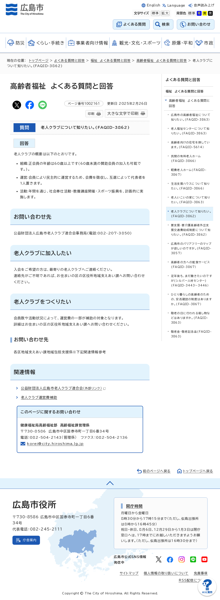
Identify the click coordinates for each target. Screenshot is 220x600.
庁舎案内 (30, 540)
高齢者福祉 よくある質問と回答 (161, 60)
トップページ (39, 60)
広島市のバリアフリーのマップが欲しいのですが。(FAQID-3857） (191, 248)
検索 (166, 24)
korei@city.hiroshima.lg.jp (55, 443)
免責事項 (201, 573)
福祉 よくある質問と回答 (111, 60)
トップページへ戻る (198, 471)
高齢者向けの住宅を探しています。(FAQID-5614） (190, 145)
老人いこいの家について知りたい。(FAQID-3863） (190, 200)
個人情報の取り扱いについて (166, 573)
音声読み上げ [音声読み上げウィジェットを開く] (204, 5)
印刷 (91, 113)
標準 (155, 13)
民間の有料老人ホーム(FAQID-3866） (186, 158)
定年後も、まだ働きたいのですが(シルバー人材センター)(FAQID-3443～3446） (191, 281)
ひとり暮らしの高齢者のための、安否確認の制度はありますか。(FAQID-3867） (191, 299)
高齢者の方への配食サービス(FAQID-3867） (190, 264)
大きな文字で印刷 (123, 113)
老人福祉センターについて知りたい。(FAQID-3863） (190, 131)
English (153, 5)
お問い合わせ (199, 24)
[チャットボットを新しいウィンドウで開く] (207, 595)
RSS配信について (193, 580)
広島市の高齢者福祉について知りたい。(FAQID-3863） (191, 117)
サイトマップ (129, 573)
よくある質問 (134, 24)
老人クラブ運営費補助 (39, 397)
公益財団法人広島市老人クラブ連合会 (63, 388)
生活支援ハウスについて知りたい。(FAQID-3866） (190, 186)
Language (176, 5)
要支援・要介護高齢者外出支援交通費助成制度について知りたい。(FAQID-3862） (191, 230)
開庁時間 (134, 506)
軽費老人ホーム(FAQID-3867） (188, 172)
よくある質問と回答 (69, 60)
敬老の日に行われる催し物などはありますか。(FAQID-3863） (190, 318)
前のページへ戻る (157, 471)
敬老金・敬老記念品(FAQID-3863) (191, 334)
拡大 (164, 13)
